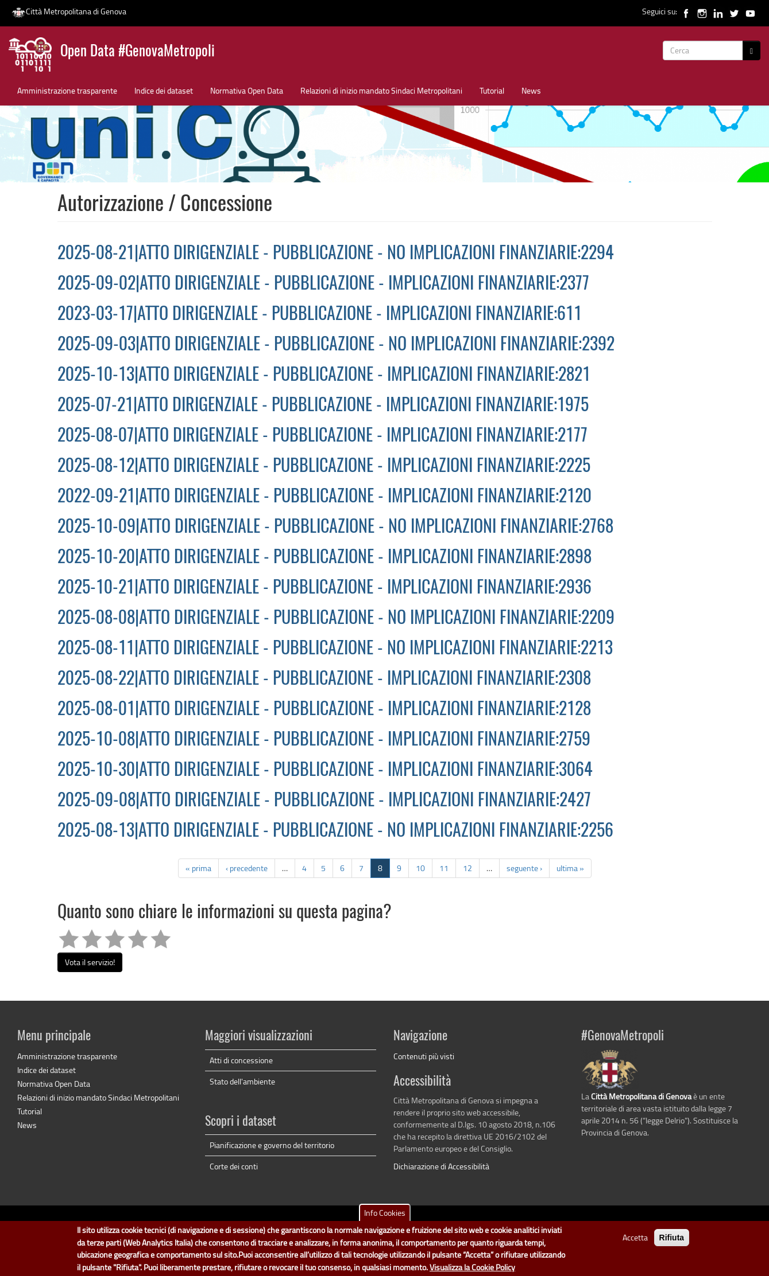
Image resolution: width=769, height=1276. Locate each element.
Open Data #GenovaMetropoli (137, 52)
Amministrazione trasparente (67, 90)
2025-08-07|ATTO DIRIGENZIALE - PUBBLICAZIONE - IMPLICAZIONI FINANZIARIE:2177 (322, 436)
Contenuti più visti (423, 1056)
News (531, 90)
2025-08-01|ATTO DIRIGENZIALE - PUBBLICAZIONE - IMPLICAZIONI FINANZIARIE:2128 (324, 710)
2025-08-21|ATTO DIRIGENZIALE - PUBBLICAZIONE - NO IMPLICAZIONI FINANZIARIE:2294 (335, 254)
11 (444, 868)
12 (467, 868)
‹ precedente (247, 868)
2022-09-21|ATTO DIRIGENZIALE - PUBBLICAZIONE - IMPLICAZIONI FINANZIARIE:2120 (324, 497)
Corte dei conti (234, 1166)
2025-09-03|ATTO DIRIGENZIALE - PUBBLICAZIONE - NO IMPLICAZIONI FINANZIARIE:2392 (336, 345)
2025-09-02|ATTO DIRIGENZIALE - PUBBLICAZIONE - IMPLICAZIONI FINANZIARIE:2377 (323, 284)
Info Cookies (384, 1216)
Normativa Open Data (246, 90)
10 (420, 868)
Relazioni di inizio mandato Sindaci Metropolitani (381, 90)
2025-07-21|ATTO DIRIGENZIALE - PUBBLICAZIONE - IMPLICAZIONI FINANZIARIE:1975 (323, 406)
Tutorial (492, 90)
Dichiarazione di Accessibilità (441, 1166)
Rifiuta (672, 1241)
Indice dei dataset (163, 90)
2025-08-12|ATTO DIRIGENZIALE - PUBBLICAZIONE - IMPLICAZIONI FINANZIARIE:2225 (323, 466)
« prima (198, 868)
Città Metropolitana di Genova (68, 11)
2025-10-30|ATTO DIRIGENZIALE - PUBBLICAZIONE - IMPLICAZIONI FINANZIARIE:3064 (325, 770)
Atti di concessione (241, 1060)
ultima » (570, 868)
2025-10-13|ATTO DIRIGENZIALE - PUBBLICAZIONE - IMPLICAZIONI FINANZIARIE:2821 (323, 375)
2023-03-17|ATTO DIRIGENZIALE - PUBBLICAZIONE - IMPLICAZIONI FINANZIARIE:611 (319, 314)
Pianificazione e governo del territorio (272, 1145)
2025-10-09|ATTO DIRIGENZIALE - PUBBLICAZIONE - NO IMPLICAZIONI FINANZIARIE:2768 (335, 527)
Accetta (635, 1240)
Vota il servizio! (90, 962)
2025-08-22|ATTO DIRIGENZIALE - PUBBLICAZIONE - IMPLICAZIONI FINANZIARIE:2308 (324, 679)
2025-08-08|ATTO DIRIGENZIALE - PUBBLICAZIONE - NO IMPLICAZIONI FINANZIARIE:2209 (336, 618)
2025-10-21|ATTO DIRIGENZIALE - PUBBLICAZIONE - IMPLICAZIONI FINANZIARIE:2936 (324, 588)
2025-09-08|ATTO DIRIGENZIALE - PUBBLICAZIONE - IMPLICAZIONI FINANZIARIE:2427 (324, 801)
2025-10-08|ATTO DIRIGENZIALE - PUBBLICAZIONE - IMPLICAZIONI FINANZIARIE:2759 (323, 740)
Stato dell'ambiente (242, 1081)
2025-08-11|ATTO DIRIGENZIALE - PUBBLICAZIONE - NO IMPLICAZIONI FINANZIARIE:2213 (335, 649)
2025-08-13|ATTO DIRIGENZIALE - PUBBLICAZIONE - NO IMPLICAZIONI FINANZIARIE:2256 (335, 831)
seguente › (524, 868)
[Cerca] (751, 50)
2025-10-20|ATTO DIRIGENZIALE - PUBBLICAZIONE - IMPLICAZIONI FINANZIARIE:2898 (324, 558)
